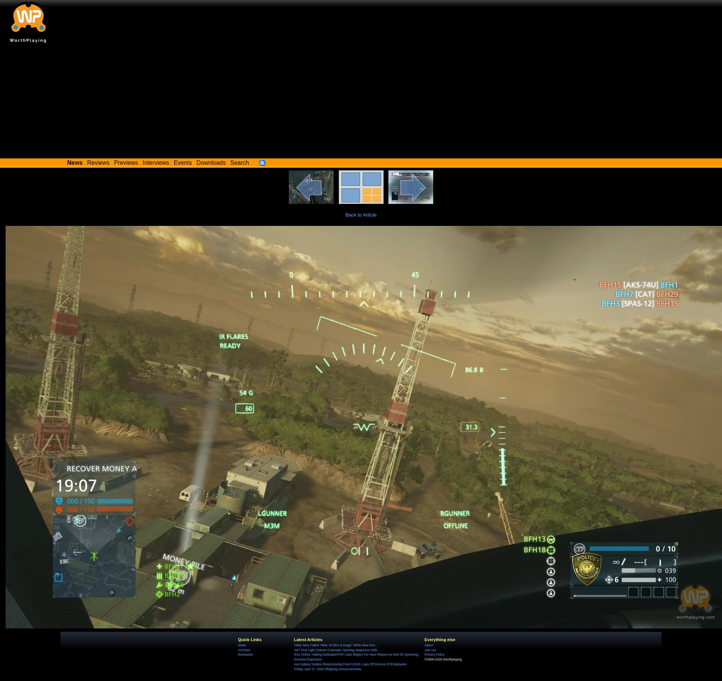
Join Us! (430, 650)
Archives (244, 650)
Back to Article (361, 215)
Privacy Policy (434, 654)
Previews (126, 163)
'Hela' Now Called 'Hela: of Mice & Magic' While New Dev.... (336, 645)
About (429, 645)
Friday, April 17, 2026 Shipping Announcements (327, 669)
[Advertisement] (361, 102)
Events (183, 163)
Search (239, 163)
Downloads (211, 163)
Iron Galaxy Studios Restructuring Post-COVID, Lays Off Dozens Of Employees (350, 664)
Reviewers (245, 654)
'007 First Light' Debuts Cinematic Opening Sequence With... (337, 650)
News (242, 645)
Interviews (156, 163)
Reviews (98, 163)
